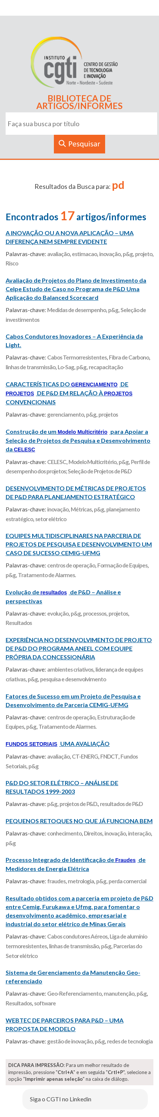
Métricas (81, 509)
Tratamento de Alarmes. (47, 575)
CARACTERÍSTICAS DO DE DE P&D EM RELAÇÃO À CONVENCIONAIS (69, 392)
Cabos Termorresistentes (77, 357)
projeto (143, 254)
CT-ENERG (85, 756)
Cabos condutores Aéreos (77, 936)
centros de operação (71, 565)
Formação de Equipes (122, 565)
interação (139, 833)
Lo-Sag (66, 367)
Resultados (19, 622)
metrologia (81, 881)
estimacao (84, 254)
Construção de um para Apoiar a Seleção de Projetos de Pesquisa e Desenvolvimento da (78, 440)
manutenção (119, 993)
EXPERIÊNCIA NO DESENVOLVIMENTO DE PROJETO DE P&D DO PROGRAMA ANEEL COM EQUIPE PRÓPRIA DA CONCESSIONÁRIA (79, 648)
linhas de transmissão (30, 367)
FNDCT (109, 756)
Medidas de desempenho (76, 310)
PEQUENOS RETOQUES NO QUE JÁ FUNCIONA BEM (79, 820)
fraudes (56, 881)
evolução (57, 613)
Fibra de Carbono (129, 357)
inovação (109, 254)
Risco (12, 263)
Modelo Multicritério (92, 461)
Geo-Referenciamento (74, 993)
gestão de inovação (69, 1041)
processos (94, 613)
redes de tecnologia (130, 1041)
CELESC (56, 461)
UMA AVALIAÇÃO (58, 743)
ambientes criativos (70, 669)
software (45, 1003)
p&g (128, 254)
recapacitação (106, 367)
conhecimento (64, 833)
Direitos (93, 833)
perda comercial (127, 881)
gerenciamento (65, 414)
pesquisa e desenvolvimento (73, 679)
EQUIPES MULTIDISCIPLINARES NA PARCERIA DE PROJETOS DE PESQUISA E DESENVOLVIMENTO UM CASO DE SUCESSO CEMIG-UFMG (79, 544)
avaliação (58, 254)
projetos (108, 414)
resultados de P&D (121, 803)
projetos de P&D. (78, 803)
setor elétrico (50, 519)
